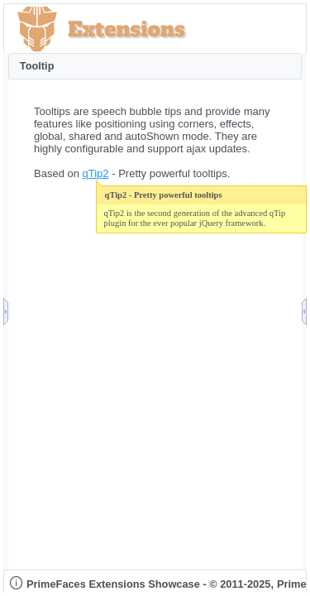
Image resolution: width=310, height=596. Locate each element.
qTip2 (96, 173)
